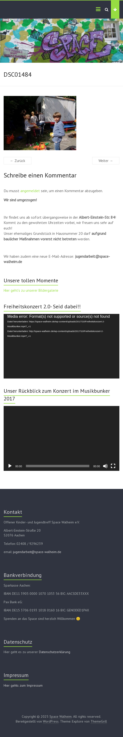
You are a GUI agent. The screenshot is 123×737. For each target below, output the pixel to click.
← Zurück (17, 160)
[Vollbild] (113, 466)
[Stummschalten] (105, 466)
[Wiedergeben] (10, 466)
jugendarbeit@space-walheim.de (37, 552)
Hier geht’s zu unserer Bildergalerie (31, 290)
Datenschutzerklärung (54, 652)
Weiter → (106, 160)
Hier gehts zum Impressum (23, 685)
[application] (61, 346)
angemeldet (30, 190)
